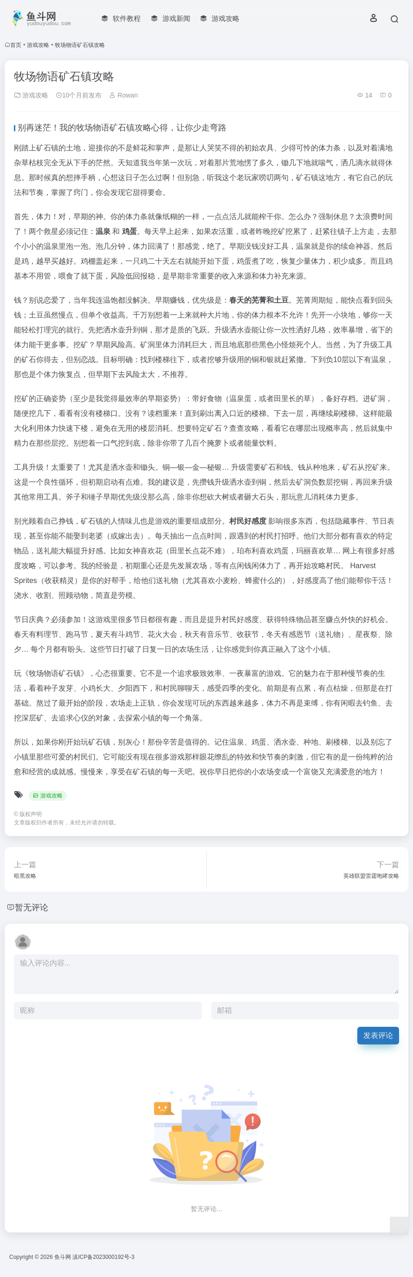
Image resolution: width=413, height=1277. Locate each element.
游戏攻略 (38, 45)
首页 (15, 45)
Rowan (123, 95)
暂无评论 (31, 907)
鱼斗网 (62, 1257)
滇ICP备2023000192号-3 (103, 1257)
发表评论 (378, 1035)
